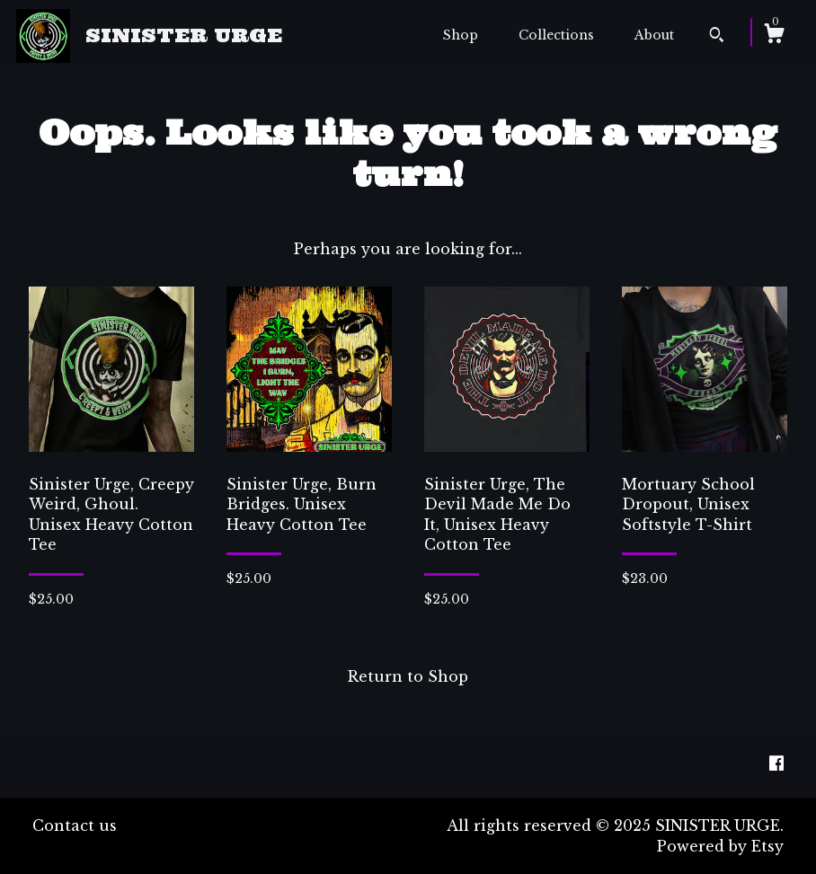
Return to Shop (408, 676)
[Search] (716, 37)
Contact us (74, 825)
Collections (556, 35)
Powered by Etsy (720, 846)
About (654, 35)
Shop (460, 35)
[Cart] (774, 35)
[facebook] (776, 764)
